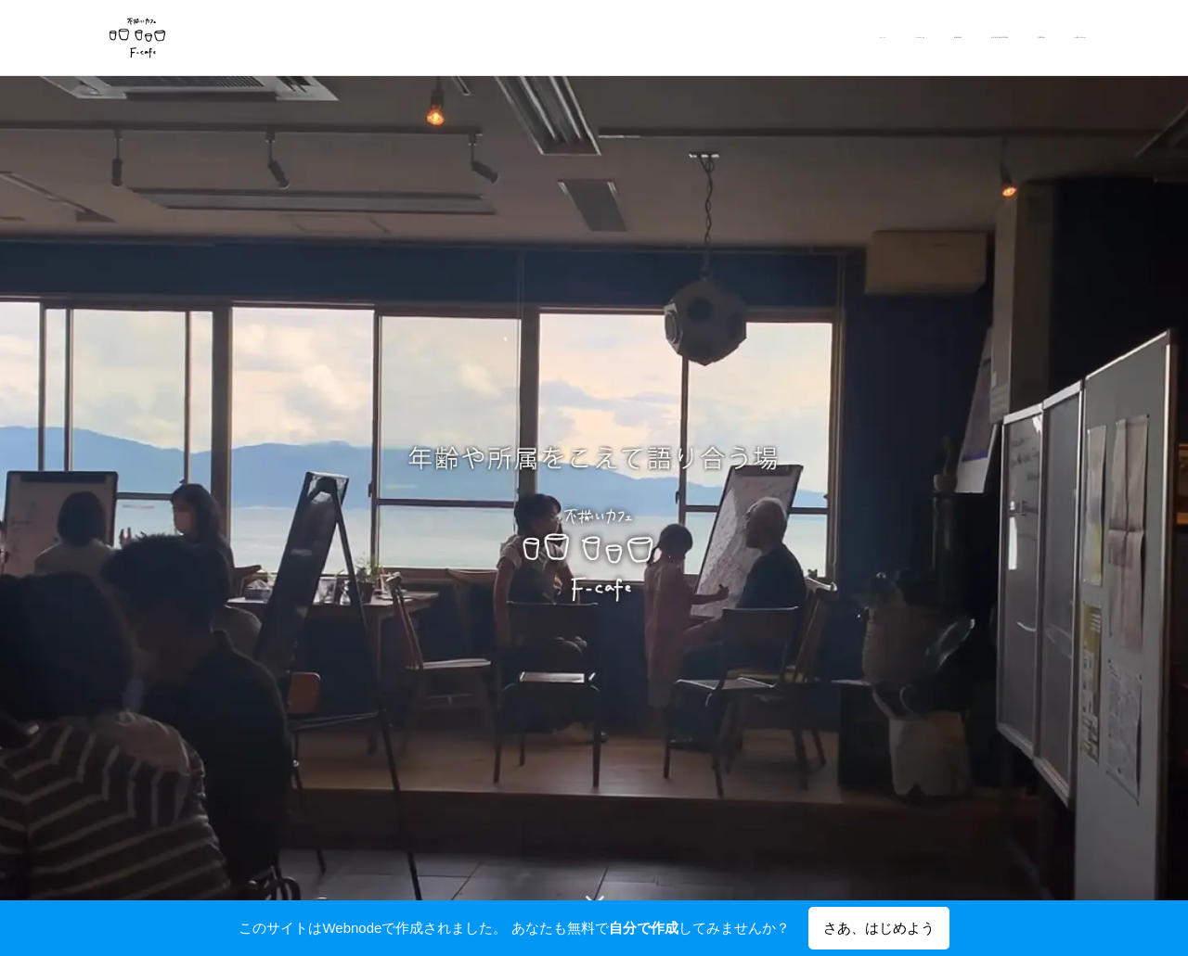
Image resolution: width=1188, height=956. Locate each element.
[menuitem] (942, 38)
